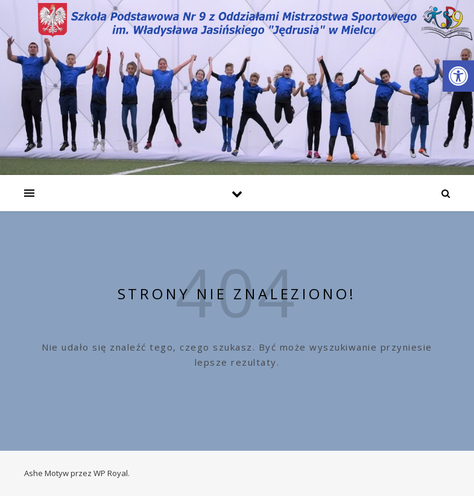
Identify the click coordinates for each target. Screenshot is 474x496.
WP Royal (110, 473)
